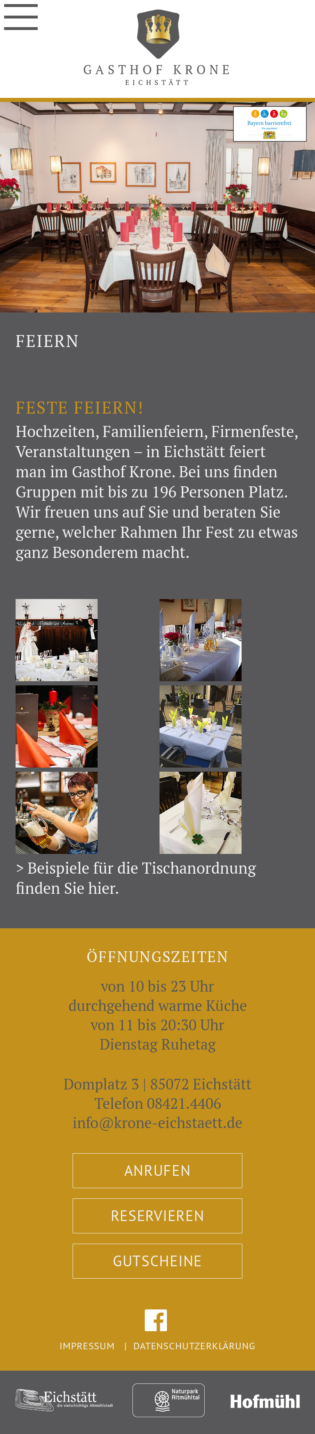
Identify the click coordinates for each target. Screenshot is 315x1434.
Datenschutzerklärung (194, 1345)
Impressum (87, 1345)
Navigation (21, 14)
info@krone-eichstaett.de (157, 1123)
